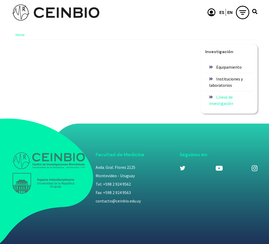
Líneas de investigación (221, 100)
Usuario (211, 12)
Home (20, 34)
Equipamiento (229, 67)
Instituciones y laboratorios (226, 82)
